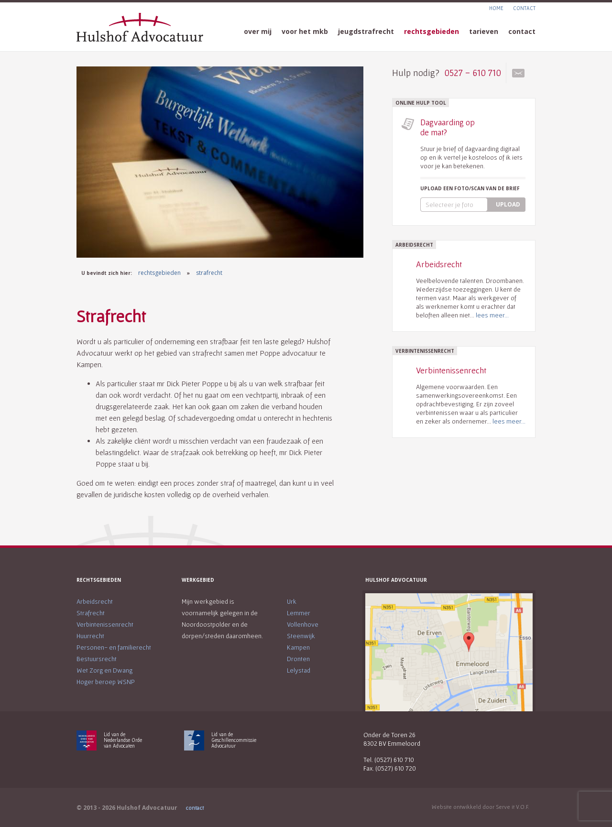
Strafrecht (90, 613)
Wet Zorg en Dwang (104, 670)
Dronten (298, 659)
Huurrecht (90, 636)
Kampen (298, 647)
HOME (496, 8)
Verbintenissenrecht (104, 624)
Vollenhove (302, 624)
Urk (291, 601)
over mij (258, 31)
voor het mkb (305, 31)
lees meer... (492, 315)
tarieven (483, 31)
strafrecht (209, 273)
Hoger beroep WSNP (105, 682)
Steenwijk (301, 636)
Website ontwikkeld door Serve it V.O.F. (480, 807)
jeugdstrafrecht (366, 31)
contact (522, 31)
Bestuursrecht (96, 659)
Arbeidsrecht (94, 601)
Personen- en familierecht (113, 647)
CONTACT (524, 8)
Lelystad (298, 670)
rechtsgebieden (431, 31)
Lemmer (298, 613)
